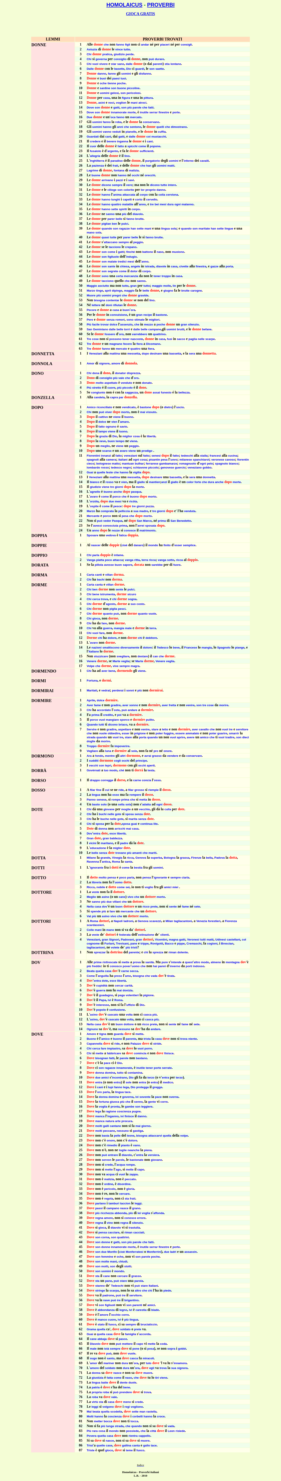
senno (138, 1101)
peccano (109, 1130)
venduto (126, 382)
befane (206, 329)
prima (162, 520)
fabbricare (114, 1053)
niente (192, 1038)
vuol (95, 64)
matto (116, 463)
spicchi (132, 146)
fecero (127, 343)
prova (137, 962)
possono (115, 339)
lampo (102, 431)
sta (127, 1198)
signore (104, 363)
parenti (157, 64)
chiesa (124, 266)
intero (172, 185)
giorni (119, 487)
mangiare (112, 719)
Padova (219, 857)
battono (147, 252)
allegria (95, 156)
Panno (91, 799)
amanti (137, 852)
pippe (181, 943)
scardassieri (95, 925)
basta (105, 1135)
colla (162, 194)
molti (98, 1126)
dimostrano (179, 127)
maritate (204, 228)
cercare (124, 1193)
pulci (124, 223)
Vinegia (117, 857)
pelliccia (124, 511)
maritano (107, 843)
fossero (109, 334)
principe (141, 760)
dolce (113, 324)
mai (142, 412)
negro (127, 467)
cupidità (101, 985)
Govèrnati (93, 770)
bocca (108, 1421)
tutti (101, 724)
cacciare (113, 1232)
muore (147, 1372)
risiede (180, 1431)
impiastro (113, 1048)
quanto (108, 613)
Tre (89, 339)
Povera (91, 1435)
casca (147, 1014)
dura (170, 204)
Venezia (201, 921)
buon (126, 310)
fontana (119, 170)
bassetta (175, 353)
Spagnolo (224, 647)
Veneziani (95, 353)
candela (99, 397)
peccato (130, 1179)
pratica (107, 54)
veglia (125, 661)
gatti (116, 107)
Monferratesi (134, 1251)
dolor (133, 271)
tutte (127, 49)
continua (146, 823)
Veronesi (193, 939)
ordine (108, 1184)
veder (107, 520)
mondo (153, 545)
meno (127, 1402)
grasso (157, 755)
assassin (190, 1251)
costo (140, 604)
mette (126, 962)
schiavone (140, 467)
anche (219, 482)
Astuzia (92, 49)
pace (107, 1063)
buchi (103, 814)
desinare (156, 353)
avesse (109, 564)
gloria (130, 1189)
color (190, 482)
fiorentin (243, 459)
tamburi (113, 1203)
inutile (144, 112)
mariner (108, 1363)
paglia (193, 339)
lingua (165, 228)
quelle (101, 472)
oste (117, 710)
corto (138, 199)
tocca (134, 1421)
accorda (144, 1334)
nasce (124, 1208)
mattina (115, 353)
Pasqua (117, 520)
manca (99, 1116)
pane (133, 943)
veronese (217, 459)
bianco (233, 463)
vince (119, 49)
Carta (90, 574)
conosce (130, 530)
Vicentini (161, 939)
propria (97, 1392)
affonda (158, 1213)
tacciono (115, 247)
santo (111, 1358)
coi (148, 136)
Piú (89, 387)
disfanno (145, 73)
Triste (91, 1450)
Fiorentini (93, 455)
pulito (150, 719)
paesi (116, 78)
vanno (107, 131)
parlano (100, 1203)
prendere (125, 1392)
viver (108, 412)
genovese (167, 467)
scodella (116, 1411)
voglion (121, 102)
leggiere (146, 1106)
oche (103, 83)
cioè (125, 545)
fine (98, 790)
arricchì (120, 828)
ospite (94, 506)
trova (104, 599)
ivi (109, 1000)
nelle (201, 339)
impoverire (121, 746)
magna (173, 939)
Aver (90, 705)
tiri (157, 1377)
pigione (148, 995)
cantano (115, 1126)
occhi (135, 175)
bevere (111, 141)
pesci (122, 608)
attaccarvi (155, 1135)
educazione (98, 848)
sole (134, 751)
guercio (180, 467)
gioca (96, 618)
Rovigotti (156, 943)
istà (106, 1348)
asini (101, 102)
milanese (185, 459)
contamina (135, 1072)
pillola (99, 564)
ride (121, 790)
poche (121, 83)
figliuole (113, 256)
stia (167, 64)
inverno (175, 966)
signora (182, 1368)
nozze (116, 530)
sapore (127, 564)
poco (108, 560)
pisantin (154, 459)
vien (114, 421)
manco (102, 1319)
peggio (138, 242)
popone (155, 146)
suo (133, 604)
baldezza (116, 838)
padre (124, 843)
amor (93, 1363)
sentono (135, 127)
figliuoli (110, 1305)
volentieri (132, 995)
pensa (112, 877)
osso (157, 780)
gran (133, 285)
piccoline (133, 88)
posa (150, 1348)
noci (111, 102)
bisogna (99, 300)
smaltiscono (111, 647)
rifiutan (118, 305)
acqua (121, 1164)
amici (167, 887)
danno (101, 73)
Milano (91, 857)
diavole (161, 266)
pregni (116, 295)
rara (95, 1431)
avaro (124, 450)
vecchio (144, 809)
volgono (108, 1406)
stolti (127, 1266)
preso (118, 976)
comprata (107, 511)
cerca (96, 599)
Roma (116, 861)
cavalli (204, 160)
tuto (148, 1363)
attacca (118, 560)
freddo (96, 966)
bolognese (103, 463)
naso (160, 252)
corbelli (137, 1416)
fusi (169, 339)
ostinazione (146, 934)
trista (147, 1038)
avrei (140, 525)
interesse (102, 1005)
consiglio (120, 59)
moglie (126, 809)
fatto (120, 146)
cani (108, 136)
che (106, 44)
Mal (89, 1411)
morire (223, 705)
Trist (90, 1445)
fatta (110, 1377)
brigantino (131, 1300)
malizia (134, 170)
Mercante (93, 516)
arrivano (107, 180)
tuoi (123, 78)
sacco (181, 339)
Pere (90, 319)
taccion (125, 1203)
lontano (176, 64)
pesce (117, 506)
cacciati (138, 1232)
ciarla (185, 877)
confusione (117, 1009)
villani (117, 901)
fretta (172, 705)
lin (174, 285)
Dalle (90, 68)
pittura (148, 97)
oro (121, 334)
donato (147, 382)
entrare (113, 1155)
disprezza (133, 373)
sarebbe (157, 564)
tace (128, 1092)
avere (191, 737)
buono (128, 417)
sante (111, 266)
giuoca (114, 1101)
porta (229, 266)
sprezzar (100, 952)
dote (105, 980)
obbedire (114, 733)
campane (154, 329)
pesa (164, 459)
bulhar (139, 463)
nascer (96, 545)
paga (121, 995)
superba (156, 857)
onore (168, 751)
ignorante (96, 867)
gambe (129, 1106)
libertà (151, 436)
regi (127, 1406)
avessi (97, 525)
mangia (119, 628)
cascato (112, 1014)
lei (139, 1213)
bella (209, 857)
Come (91, 976)
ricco (146, 906)
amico (204, 737)
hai (155, 966)
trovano (120, 852)
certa (119, 276)
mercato (135, 117)
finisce (168, 1053)
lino (127, 156)
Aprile (91, 700)
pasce (123, 1339)
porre (148, 1048)
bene (95, 594)
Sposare (92, 535)
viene (117, 417)
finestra (201, 266)
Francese (190, 647)
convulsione (118, 314)
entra (97, 833)
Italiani (153, 1285)
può (151, 59)
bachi (100, 579)
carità (128, 985)
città (153, 1431)
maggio (157, 285)
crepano (131, 247)
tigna (102, 1034)
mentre (110, 755)
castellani (233, 939)
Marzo (91, 290)
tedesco (116, 467)
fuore (176, 564)
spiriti (123, 209)
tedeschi (187, 455)
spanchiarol (201, 459)
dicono (106, 185)
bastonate (136, 1159)
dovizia (128, 990)
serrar (153, 112)
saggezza (131, 392)
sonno (133, 705)
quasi (105, 237)
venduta (189, 511)
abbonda (121, 1213)
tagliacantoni (183, 921)
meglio (105, 446)
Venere (91, 661)
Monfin (112, 1251)
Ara (89, 755)
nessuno (124, 1029)
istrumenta (107, 594)
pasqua (136, 491)
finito (167, 545)
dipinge (117, 290)
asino (105, 897)
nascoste (136, 339)
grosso (139, 790)
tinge (99, 290)
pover (127, 966)
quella (99, 971)
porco (117, 496)
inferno (189, 160)
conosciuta (110, 525)
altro (197, 962)
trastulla (134, 1227)
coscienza (124, 1111)
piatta (100, 560)
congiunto (98, 392)
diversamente (129, 647)
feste (109, 472)
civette (183, 266)
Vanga (91, 560)
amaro (124, 421)
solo (104, 804)
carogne (196, 290)
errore (141, 1218)
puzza (150, 506)
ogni (178, 204)
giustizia (97, 1377)
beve (176, 647)
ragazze (124, 228)
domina (110, 1072)
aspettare (124, 729)
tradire (229, 737)
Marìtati (92, 690)
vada (154, 976)
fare (104, 623)
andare (132, 710)
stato (101, 1324)
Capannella (94, 1043)
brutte (139, 218)
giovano (156, 1159)
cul (107, 790)
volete (115, 947)
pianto (125, 1145)
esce (113, 833)
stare (155, 729)
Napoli (118, 921)
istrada (150, 266)
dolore (112, 637)
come (142, 146)
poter (159, 733)
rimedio (112, 1145)
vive (116, 666)
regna (99, 1218)
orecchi (150, 175)
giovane (108, 809)
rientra (132, 1435)
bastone (161, 314)
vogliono (137, 1406)
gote (118, 814)
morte (132, 112)
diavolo (138, 214)
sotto (170, 560)
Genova (140, 857)
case (109, 1445)
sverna (173, 1097)
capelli (127, 199)
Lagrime (92, 170)
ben (114, 223)
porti (189, 966)
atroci (142, 102)
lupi (110, 1087)
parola (138, 1281)
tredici (122, 261)
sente (119, 589)
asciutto (103, 285)
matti (170, 165)
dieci (245, 737)
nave (106, 1300)
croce (161, 1416)
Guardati (93, 136)
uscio (180, 407)
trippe (144, 943)
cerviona (172, 194)
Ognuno (92, 1029)
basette (119, 68)
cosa (136, 436)
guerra (107, 628)
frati (115, 165)
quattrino (159, 334)
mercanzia (131, 276)
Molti (90, 1416)
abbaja (102, 1339)
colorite (128, 189)
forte (198, 482)
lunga (110, 1426)
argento (112, 151)
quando (107, 228)
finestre (164, 112)
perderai (118, 690)
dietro (168, 407)
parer (111, 218)
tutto (163, 185)
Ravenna (93, 861)
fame (97, 705)
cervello (151, 199)
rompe (116, 799)
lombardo (93, 467)
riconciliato (104, 407)
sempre (117, 185)
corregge (107, 780)
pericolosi (133, 93)
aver (104, 671)
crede (109, 1164)
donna (102, 828)
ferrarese (152, 463)
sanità (149, 962)
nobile (100, 887)
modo (113, 770)
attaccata (128, 194)
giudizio (119, 54)
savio (123, 426)
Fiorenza (231, 921)
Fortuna (92, 680)
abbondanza (106, 1310)
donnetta (209, 477)
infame (118, 555)
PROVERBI (161, 5)
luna (108, 751)
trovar (105, 324)
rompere (135, 794)
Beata (91, 971)
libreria (96, 882)
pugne (136, 1111)
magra (135, 666)
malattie (127, 204)
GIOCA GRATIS (140, 14)
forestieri (214, 921)
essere (180, 733)
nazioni (97, 647)
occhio (116, 1314)
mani (134, 102)
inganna (122, 141)
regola (108, 1198)
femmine (107, 1256)
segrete (113, 271)
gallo (146, 1445)
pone (135, 1348)
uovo (173, 459)
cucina (232, 455)
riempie (153, 790)
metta (143, 799)
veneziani (130, 455)
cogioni (212, 943)
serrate (167, 1067)
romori (120, 319)
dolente (182, 952)
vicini (92, 843)
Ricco (91, 887)
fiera (139, 343)
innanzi (106, 455)
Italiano (94, 651)
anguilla (103, 976)
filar (92, 790)
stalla (203, 455)
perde (129, 54)
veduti (116, 131)
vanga (129, 560)
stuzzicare (101, 656)
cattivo (103, 417)
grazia (103, 436)
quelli (160, 127)
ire (230, 729)
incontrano (119, 1077)
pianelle (131, 131)
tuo (106, 770)
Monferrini (154, 1251)
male (128, 628)
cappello (144, 1435)
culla (167, 809)
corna (105, 1237)
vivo (130, 897)
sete (197, 906)
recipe (147, 314)
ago (118, 1169)
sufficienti (146, 151)
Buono (91, 1038)
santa (128, 861)
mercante (127, 911)
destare (143, 656)
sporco (124, 719)
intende (176, 962)
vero (129, 185)
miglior (127, 436)
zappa (133, 1174)
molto (99, 382)
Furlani (109, 943)
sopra (171, 1348)
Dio (128, 68)
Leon (171, 1431)
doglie (91, 741)
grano (136, 1208)
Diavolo (95, 1343)
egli (151, 1368)
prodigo (147, 450)
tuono (123, 431)
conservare (194, 755)
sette (114, 209)
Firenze (196, 857)
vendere (172, 755)
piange (239, 647)
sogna (132, 599)
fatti (150, 107)
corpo (144, 194)
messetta (133, 353)
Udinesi (220, 939)
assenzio (126, 324)
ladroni (128, 921)
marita (132, 819)
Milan (169, 921)
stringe (100, 1290)
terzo (151, 1077)
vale (121, 378)
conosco (116, 966)
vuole (152, 613)
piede (167, 1290)
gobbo (207, 467)
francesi (215, 455)
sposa (129, 814)
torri (127, 329)
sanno (110, 214)
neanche (133, 1150)
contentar (112, 300)
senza (110, 319)
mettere (127, 1343)
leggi (138, 1203)
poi (119, 715)
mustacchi (158, 136)
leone (131, 1135)
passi (99, 1208)
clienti (164, 934)
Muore (91, 295)
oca (112, 117)
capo (140, 1169)
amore (115, 363)
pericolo (110, 1189)
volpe (184, 1135)
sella (121, 804)
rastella (151, 1411)
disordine (123, 1184)
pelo (210, 463)
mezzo (148, 324)
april (108, 290)
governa (101, 59)
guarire (222, 733)
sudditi (94, 760)
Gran (90, 838)
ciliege (112, 189)
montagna (233, 962)
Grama (91, 1329)
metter (98, 1421)
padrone (108, 1295)
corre (164, 1101)
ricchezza (107, 1213)
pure (165, 962)
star (113, 64)
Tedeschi (117, 1285)
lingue (229, 228)
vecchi (93, 765)
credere (95, 141)
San (89, 329)
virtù (95, 1402)
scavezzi (155, 921)
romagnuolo (187, 463)
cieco (90, 463)
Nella (90, 906)
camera (111, 459)
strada (91, 737)
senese (101, 799)
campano (112, 1208)
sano (120, 64)
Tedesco (162, 647)
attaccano (110, 242)
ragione (111, 1111)
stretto (96, 387)
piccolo (127, 387)
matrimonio (147, 530)
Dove (90, 107)
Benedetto (184, 520)
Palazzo (135, 1043)
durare (159, 59)
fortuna (104, 1101)
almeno (216, 962)
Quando (92, 724)
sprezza (158, 952)
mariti (152, 852)
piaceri (165, 44)
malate (112, 261)
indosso (198, 966)
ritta (137, 560)
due (111, 501)
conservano (151, 122)
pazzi (119, 180)
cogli (117, 760)
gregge (157, 1087)
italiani (123, 459)
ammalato (192, 733)
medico (168, 1082)
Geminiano (100, 329)
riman (173, 952)
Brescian (227, 943)
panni (162, 966)
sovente (144, 1097)
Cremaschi (193, 943)
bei (157, 204)
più (129, 107)
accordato (104, 710)
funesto (166, 392)
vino (110, 1222)
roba (118, 122)
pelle (117, 1135)
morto (125, 412)
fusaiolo (95, 151)
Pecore (91, 310)
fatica (123, 535)
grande (105, 857)
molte (105, 1261)
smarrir (234, 733)
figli (127, 44)
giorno (145, 1126)
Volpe (90, 666)
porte (176, 112)
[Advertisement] (140, 26)
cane (122, 897)
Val (89, 916)
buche (104, 819)
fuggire (169, 733)
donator (120, 373)
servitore (242, 729)
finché (130, 252)
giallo (141, 482)
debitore (151, 637)
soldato (125, 1329)
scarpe (210, 339)
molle (167, 285)
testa (151, 770)
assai (156, 392)
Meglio (91, 897)
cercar (119, 985)
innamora (180, 1363)
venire (190, 705)
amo (128, 976)
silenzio (193, 324)
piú (119, 387)
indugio (131, 256)
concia (146, 780)
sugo (93, 1358)
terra (145, 560)
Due (89, 117)
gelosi (114, 93)
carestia (140, 1310)
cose (95, 339)
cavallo (204, 729)
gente (152, 1101)
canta (99, 584)
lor (142, 189)
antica (106, 861)
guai (134, 823)
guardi (139, 68)
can (155, 656)
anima (117, 194)
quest (189, 962)
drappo (95, 780)
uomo (118, 882)
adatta (146, 804)
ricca (152, 560)
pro (155, 751)
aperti (151, 765)
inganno (113, 1116)
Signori (114, 939)
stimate (139, 319)
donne (105, 1242)
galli (106, 1126)
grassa (184, 857)
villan (109, 574)
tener (157, 276)
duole (132, 1382)
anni (120, 127)
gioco (109, 1450)
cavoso (230, 459)
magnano (115, 343)
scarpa (114, 1290)
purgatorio (152, 160)
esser (178, 545)
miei (175, 887)
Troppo (92, 746)
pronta (115, 1106)
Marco (147, 520)
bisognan (101, 1058)
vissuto (151, 412)
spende (95, 911)
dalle (129, 64)
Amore (91, 1034)
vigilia (137, 472)
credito (108, 715)
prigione (140, 733)
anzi (164, 482)
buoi (103, 78)
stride (157, 1043)
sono (105, 276)
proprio (150, 189)
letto (165, 729)
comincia (140, 1053)
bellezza (184, 392)
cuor (93, 146)
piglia (113, 608)
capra (114, 397)
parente (134, 952)
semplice (189, 545)
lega (126, 1087)
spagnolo (221, 463)
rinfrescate (110, 962)
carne (137, 780)
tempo (120, 441)
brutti (180, 329)
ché (121, 770)
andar (145, 44)
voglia (103, 1106)
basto (96, 804)
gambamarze (168, 463)
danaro (138, 545)
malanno (188, 204)
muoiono (178, 252)
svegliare (123, 656)
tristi (134, 947)
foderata (125, 934)
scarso (107, 450)
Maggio (92, 285)
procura (126, 1121)
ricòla (133, 501)
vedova (111, 535)
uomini (126, 73)
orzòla (94, 501)
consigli (186, 44)
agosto (110, 604)
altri (123, 755)
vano (136, 1145)
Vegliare (92, 751)
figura (126, 97)
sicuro (131, 594)
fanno (120, 44)
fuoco (112, 1324)
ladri (173, 1251)
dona (95, 373)
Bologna (169, 857)
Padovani (127, 939)
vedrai (105, 690)
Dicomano (153, 343)
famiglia (130, 1334)
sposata (150, 525)
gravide (143, 295)
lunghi (115, 199)
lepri (108, 765)
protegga (142, 1087)
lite (155, 823)
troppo (166, 276)
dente (124, 1382)
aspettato (110, 382)
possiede (132, 1431)
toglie (123, 1150)
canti (98, 574)
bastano (141, 1058)
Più (89, 324)
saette (159, 68)
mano (91, 232)
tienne (112, 83)
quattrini (123, 1237)
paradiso (116, 160)
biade (155, 1310)
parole (137, 107)
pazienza (98, 165)
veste (95, 892)
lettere (96, 305)
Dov (89, 833)
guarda (118, 1034)
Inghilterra (97, 160)
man (142, 1411)
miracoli (148, 1358)
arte (118, 1121)
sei (128, 887)
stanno (100, 1285)
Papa (102, 1000)
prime (98, 962)
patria (96, 1387)
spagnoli (93, 459)
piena (148, 1150)
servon (106, 1159)
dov (104, 906)
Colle (90, 930)
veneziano (194, 467)
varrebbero (139, 334)
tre (152, 204)
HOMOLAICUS (124, 5)
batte (104, 1382)
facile (96, 324)
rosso (105, 467)
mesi (163, 204)
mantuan (128, 463)
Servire (92, 729)
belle (119, 218)
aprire (181, 737)
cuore (111, 387)
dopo (145, 353)
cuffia (162, 131)
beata (96, 1411)
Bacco (169, 943)
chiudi (123, 1261)
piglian (106, 223)
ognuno (111, 426)
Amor (90, 363)
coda (163, 1343)
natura (109, 1121)
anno (142, 204)
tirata (171, 976)
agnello (95, 491)
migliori (154, 319)
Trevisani (122, 943)
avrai (147, 755)
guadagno (106, 995)
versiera (153, 1155)
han (148, 165)
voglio (149, 887)
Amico (91, 407)
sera (192, 353)
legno (123, 1310)
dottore (129, 1024)
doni (109, 305)
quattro (116, 204)
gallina (126, 1445)
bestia (138, 867)
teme (129, 1450)
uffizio (130, 1005)
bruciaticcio (148, 1324)
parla (95, 555)
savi (131, 180)
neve (102, 441)
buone (121, 88)
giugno (168, 290)
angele (135, 266)
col (244, 939)
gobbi (182, 1348)
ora (133, 310)
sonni (130, 690)
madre (143, 511)
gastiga (138, 1130)
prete (154, 906)
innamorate (119, 112)
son (152, 68)
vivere (103, 64)
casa (106, 97)
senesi (156, 455)
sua (135, 511)
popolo (101, 1009)
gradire (116, 705)
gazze (214, 266)
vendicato (129, 407)
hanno (107, 127)
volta (129, 1014)
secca (134, 971)
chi (114, 599)
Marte (116, 661)
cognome (93, 943)
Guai (90, 472)
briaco (123, 724)
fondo (99, 755)
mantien (154, 482)
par (121, 397)
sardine (105, 88)
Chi (89, 54)
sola (174, 228)
